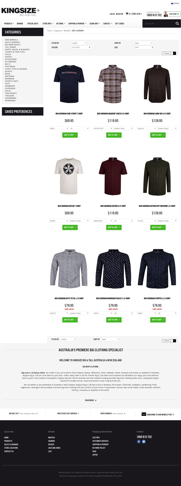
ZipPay (95, 455)
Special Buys (32, 23)
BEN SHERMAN (78, 30)
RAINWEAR (9, 78)
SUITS (7, 83)
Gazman (51, 441)
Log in (112, 14)
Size (144, 47)
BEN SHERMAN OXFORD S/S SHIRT (113, 206)
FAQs (94, 451)
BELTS (7, 64)
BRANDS (67, 30)
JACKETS (8, 71)
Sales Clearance (11, 444)
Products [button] (9, 23)
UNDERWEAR (10, 98)
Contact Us (9, 451)
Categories (58, 30)
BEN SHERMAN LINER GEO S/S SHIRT (157, 113)
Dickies (51, 444)
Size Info (96, 437)
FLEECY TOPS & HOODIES (16, 69)
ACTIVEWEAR (10, 61)
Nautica (51, 437)
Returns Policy (98, 448)
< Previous (166, 53)
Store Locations (11, 448)
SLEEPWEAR (10, 88)
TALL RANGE (10, 47)
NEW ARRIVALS (11, 40)
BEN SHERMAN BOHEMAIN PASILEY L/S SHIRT (113, 298)
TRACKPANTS (11, 93)
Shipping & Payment (100, 444)
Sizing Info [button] (94, 23)
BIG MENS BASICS (12, 44)
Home (49, 30)
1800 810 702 (154, 15)
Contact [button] (107, 23)
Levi (50, 451)
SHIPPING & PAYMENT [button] (77, 23)
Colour (81, 47)
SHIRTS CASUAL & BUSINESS (17, 49)
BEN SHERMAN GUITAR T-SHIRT (69, 206)
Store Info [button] (48, 23)
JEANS (7, 74)
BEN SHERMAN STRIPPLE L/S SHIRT (157, 298)
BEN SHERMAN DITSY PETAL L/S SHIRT (69, 298)
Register (119, 14)
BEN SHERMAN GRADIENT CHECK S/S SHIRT (113, 113)
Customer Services (100, 441)
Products (8, 441)
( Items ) (135, 14)
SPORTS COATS (11, 81)
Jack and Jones (54, 448)
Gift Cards (119, 23)
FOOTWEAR (10, 66)
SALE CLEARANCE (12, 42)
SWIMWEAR (10, 86)
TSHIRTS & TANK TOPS (15, 52)
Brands (20, 23)
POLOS (8, 54)
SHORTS (8, 57)
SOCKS (8, 91)
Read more (91, 400)
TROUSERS (9, 95)
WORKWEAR (10, 100)
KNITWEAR (9, 76)
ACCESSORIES (11, 59)
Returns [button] (60, 23)
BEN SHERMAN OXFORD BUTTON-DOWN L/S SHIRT (157, 206)
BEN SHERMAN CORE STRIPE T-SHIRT (69, 113)
